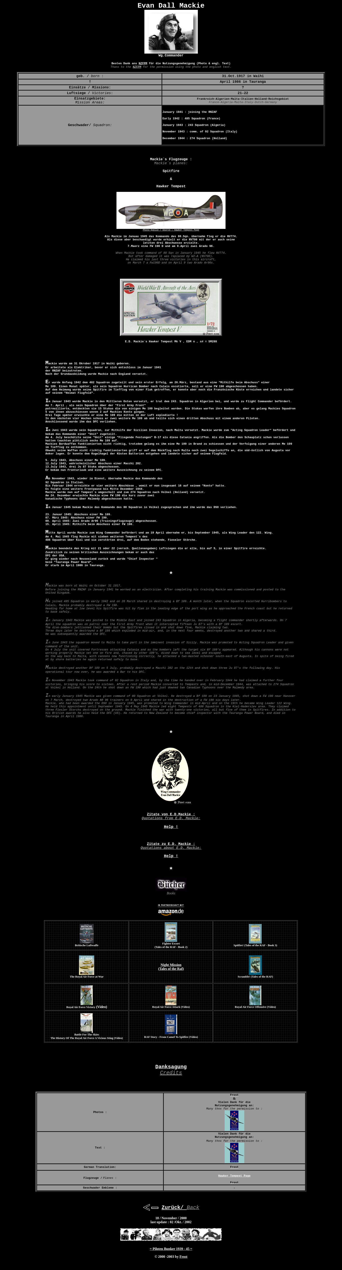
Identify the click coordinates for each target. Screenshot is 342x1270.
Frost (183, 1256)
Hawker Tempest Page (186, 230)
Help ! (171, 827)
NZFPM (143, 63)
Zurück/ (174, 1208)
